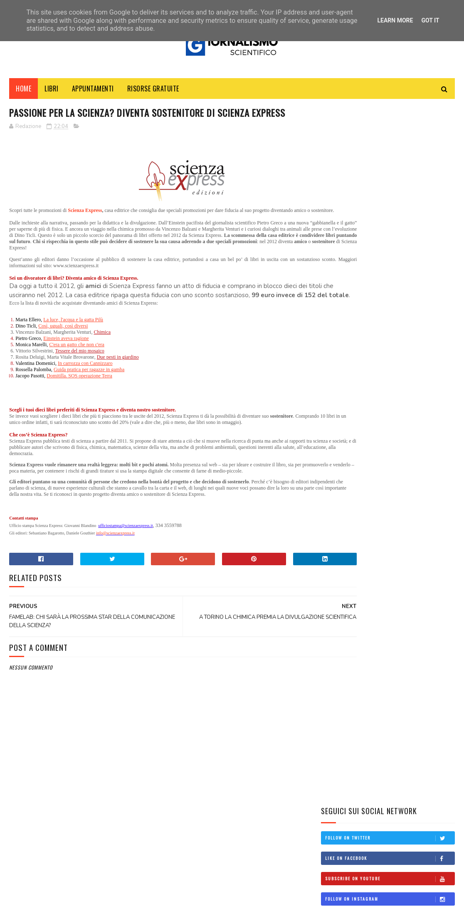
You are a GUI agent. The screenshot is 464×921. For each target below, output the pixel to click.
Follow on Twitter (389, 140)
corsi (333, 544)
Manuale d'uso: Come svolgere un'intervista (404, 295)
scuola (335, 572)
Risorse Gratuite (153, 91)
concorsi (338, 530)
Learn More (395, 20)
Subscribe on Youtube (389, 180)
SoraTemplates (48, 910)
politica (336, 558)
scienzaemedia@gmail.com (347, 882)
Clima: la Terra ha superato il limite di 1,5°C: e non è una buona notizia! (411, 479)
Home (23, 91)
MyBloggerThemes (88, 910)
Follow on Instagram (389, 201)
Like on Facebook (389, 160)
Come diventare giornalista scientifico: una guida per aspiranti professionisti (411, 338)
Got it (430, 20)
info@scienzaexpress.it (115, 567)
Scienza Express (88, 229)
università (340, 586)
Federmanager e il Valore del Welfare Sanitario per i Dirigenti (376, 409)
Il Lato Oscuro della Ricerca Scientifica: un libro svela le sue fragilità (410, 441)
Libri (51, 91)
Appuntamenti (93, 91)
